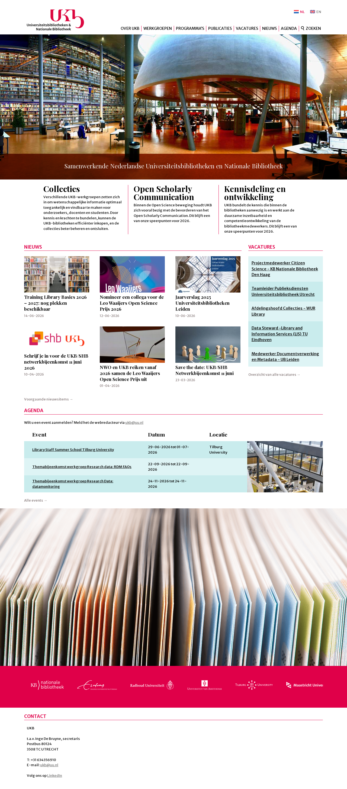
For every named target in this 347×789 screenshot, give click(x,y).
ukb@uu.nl (134, 422)
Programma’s (190, 28)
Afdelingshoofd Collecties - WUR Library (283, 311)
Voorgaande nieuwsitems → (48, 399)
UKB (60, 19)
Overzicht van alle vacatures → (274, 374)
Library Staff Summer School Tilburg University (73, 449)
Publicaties (220, 28)
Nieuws (269, 28)
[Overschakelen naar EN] (315, 11)
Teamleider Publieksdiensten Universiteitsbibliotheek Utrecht (283, 291)
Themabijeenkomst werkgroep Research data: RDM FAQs (81, 466)
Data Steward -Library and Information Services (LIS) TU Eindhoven (280, 334)
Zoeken (313, 28)
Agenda (289, 28)
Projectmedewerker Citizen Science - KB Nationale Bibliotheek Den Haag (285, 269)
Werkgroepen (157, 28)
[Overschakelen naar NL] (299, 11)
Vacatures (247, 28)
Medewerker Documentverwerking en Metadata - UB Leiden (285, 356)
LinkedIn (54, 775)
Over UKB (130, 28)
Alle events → (35, 500)
